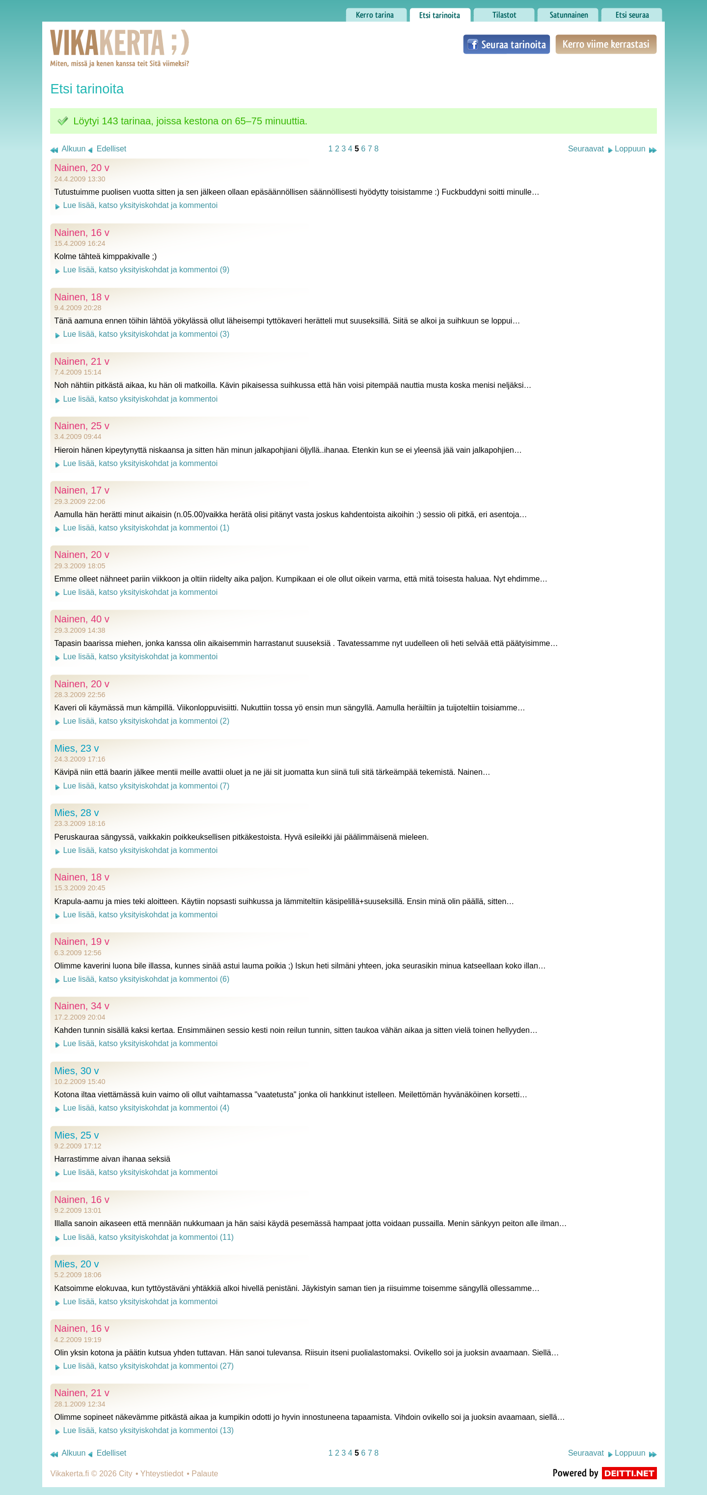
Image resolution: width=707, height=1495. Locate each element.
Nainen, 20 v (81, 167)
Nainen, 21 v (81, 361)
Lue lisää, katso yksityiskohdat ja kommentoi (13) (148, 1430)
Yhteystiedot (162, 1473)
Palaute (204, 1473)
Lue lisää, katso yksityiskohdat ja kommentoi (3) (146, 334)
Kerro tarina (376, 12)
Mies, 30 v (76, 1070)
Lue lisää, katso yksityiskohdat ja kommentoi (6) (146, 979)
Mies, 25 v (76, 1135)
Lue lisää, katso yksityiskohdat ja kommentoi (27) (148, 1366)
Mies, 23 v (76, 748)
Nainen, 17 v (81, 490)
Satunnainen (567, 12)
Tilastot (504, 12)
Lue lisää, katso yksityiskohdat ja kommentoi (140, 205)
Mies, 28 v (76, 812)
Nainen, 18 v (81, 297)
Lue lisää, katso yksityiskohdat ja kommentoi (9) (146, 269)
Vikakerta (95, 38)
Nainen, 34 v (81, 1005)
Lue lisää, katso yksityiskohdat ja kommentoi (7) (146, 786)
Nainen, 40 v (81, 619)
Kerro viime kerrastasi (606, 44)
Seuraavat (586, 149)
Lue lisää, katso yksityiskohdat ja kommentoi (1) (146, 528)
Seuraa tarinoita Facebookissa (506, 44)
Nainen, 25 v (81, 425)
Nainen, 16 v (81, 232)
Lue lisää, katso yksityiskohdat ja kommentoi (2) (146, 721)
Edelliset (111, 149)
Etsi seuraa (631, 12)
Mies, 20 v (76, 1264)
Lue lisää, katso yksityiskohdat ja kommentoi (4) (146, 1108)
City (126, 1473)
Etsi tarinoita (440, 12)
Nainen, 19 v (81, 941)
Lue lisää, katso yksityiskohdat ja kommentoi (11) (148, 1237)
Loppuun (630, 149)
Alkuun (73, 149)
